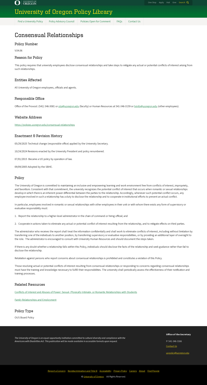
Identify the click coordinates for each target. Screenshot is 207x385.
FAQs (119, 21)
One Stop (152, 2)
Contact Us (134, 21)
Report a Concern (56, 371)
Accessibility (105, 371)
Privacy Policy (120, 371)
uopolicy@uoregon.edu (177, 353)
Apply (161, 2)
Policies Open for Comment (95, 21)
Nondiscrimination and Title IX (82, 371)
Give (174, 2)
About (142, 371)
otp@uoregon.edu (68, 106)
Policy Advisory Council (61, 21)
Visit (168, 2)
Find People (153, 371)
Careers (133, 371)
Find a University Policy (30, 21)
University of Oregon (94, 376)
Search (182, 2)
